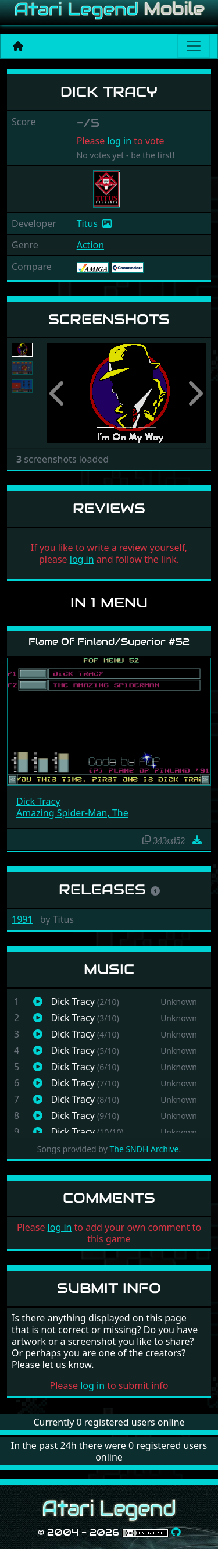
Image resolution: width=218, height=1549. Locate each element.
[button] (58, 393)
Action (90, 245)
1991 (22, 919)
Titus (87, 223)
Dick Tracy (38, 801)
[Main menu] (193, 46)
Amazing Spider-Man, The (72, 813)
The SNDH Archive (143, 1148)
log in (119, 140)
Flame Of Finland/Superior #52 (109, 641)
